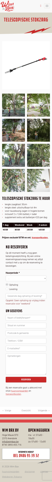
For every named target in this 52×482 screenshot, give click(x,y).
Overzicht (26, 410)
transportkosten (40, 237)
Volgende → (44, 410)
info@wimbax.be (10, 441)
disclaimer (30, 471)
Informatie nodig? (26, 454)
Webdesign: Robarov (12, 476)
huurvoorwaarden (19, 391)
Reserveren (26, 379)
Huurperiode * (13, 273)
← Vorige (6, 410)
